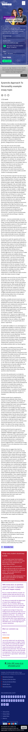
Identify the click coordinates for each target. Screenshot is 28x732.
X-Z (7, 704)
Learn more (4, 730)
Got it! (24, 727)
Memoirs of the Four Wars (9, 679)
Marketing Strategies (8, 677)
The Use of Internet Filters (9, 681)
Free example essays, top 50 (8, 692)
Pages (4, 51)
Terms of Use (6, 711)
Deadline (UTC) (6, 41)
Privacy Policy (6, 714)
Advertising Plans (7, 686)
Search (24, 75)
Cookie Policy (6, 716)
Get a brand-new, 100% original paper (13, 576)
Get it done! (6, 61)
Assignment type (7, 36)
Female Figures (6, 684)
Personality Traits (8, 547)
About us (5, 718)
